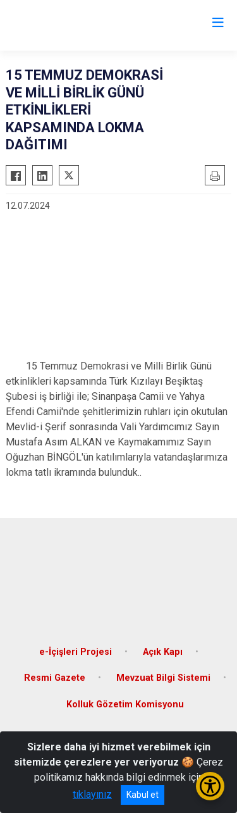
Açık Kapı (163, 652)
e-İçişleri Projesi (75, 652)
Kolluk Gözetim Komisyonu (125, 704)
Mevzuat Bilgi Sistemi (163, 678)
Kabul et (142, 795)
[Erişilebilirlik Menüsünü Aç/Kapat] (210, 786)
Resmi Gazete (54, 678)
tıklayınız (92, 794)
